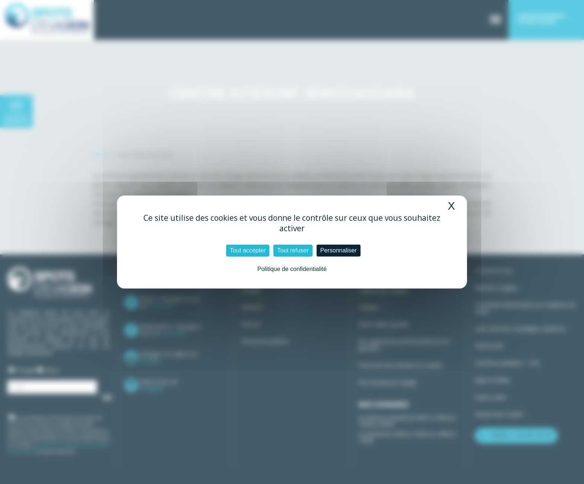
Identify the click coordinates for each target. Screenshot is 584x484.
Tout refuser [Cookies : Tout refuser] (292, 250)
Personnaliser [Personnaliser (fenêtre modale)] (338, 250)
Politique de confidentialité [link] (292, 269)
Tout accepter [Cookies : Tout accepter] (248, 250)
